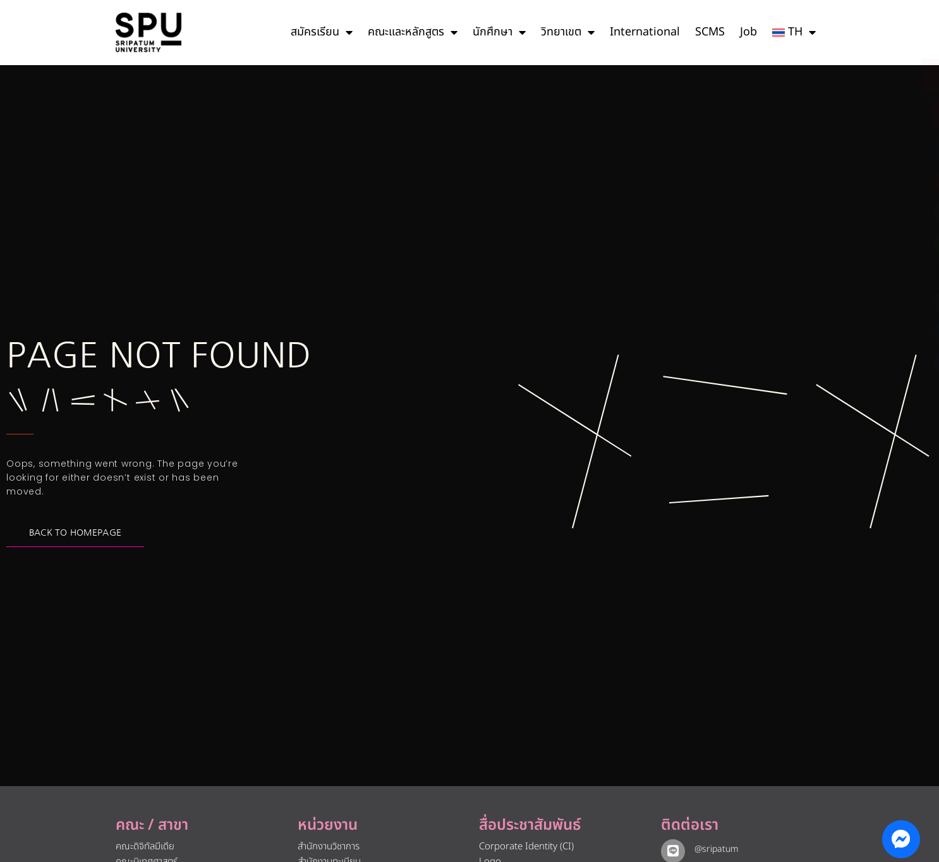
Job (748, 31)
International (645, 31)
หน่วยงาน (328, 825)
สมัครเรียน (322, 32)
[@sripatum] (671, 850)
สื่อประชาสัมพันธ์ (530, 825)
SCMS (710, 31)
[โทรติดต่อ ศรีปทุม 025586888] (872, 114)
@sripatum (714, 849)
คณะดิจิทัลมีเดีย (145, 846)
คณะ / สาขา (152, 825)
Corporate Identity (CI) (526, 846)
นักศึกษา (499, 32)
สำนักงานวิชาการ (329, 846)
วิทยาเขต (568, 32)
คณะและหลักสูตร (412, 32)
